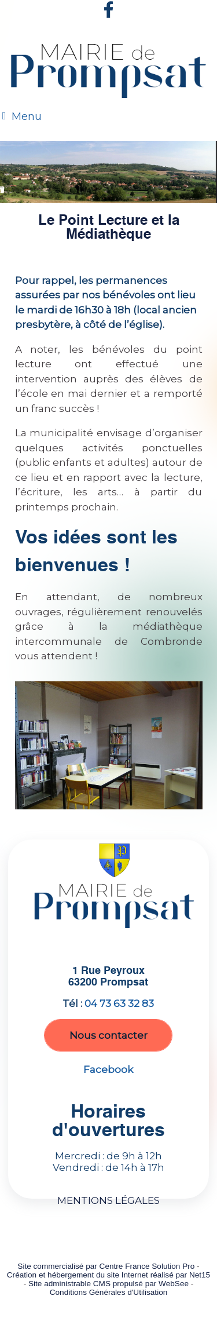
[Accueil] (108, 73)
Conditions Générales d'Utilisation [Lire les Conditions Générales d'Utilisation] (109, 1292)
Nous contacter (108, 1035)
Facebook (108, 1069)
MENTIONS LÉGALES (108, 1200)
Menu (27, 116)
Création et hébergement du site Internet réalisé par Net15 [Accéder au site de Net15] (108, 1275)
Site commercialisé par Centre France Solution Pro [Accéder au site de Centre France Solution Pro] (105, 1266)
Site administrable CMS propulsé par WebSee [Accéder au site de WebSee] (108, 1283)
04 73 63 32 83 (119, 1003)
